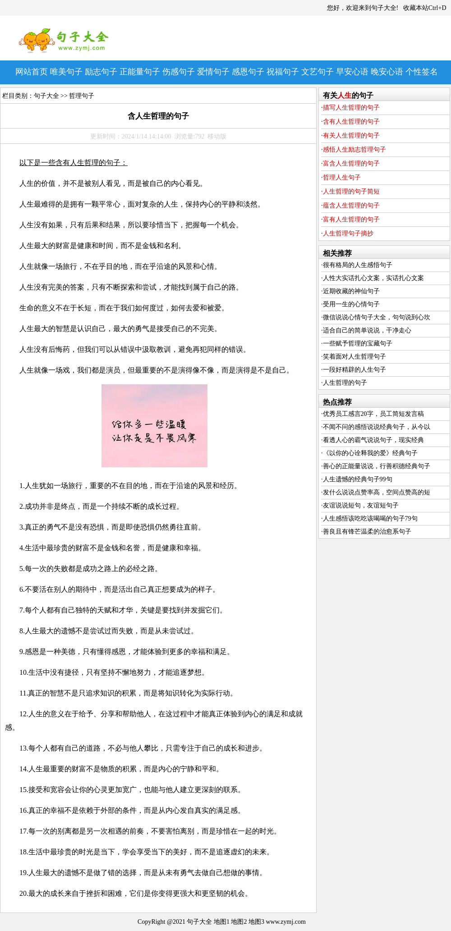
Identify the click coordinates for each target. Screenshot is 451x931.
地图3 (256, 921)
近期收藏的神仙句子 (351, 291)
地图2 (239, 921)
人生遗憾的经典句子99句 (357, 479)
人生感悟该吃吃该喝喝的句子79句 (370, 518)
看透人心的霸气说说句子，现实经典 (373, 440)
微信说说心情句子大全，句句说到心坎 (376, 317)
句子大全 (46, 95)
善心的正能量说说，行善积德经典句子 (376, 466)
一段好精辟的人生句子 (354, 369)
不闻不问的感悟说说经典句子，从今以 (376, 427)
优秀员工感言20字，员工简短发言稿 (373, 413)
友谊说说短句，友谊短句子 (361, 505)
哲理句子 (81, 95)
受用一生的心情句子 (351, 304)
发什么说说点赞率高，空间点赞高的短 (376, 492)
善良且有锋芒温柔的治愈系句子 (367, 531)
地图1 (222, 921)
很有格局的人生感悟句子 (357, 265)
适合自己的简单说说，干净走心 (367, 330)
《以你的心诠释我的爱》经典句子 (370, 453)
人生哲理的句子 (345, 382)
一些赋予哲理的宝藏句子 (357, 343)
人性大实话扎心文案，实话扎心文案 (373, 278)
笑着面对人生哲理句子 (354, 356)
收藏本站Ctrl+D (424, 8)
